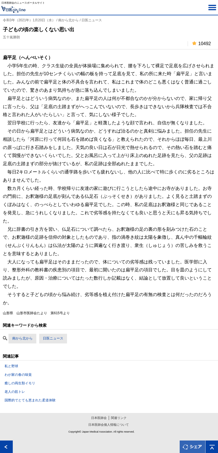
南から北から (22, 338)
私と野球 (11, 366)
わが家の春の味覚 (18, 375)
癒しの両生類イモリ (20, 383)
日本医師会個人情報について (108, 424)
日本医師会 (99, 418)
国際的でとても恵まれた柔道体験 (30, 400)
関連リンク (119, 418)
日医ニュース (53, 338)
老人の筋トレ (15, 392)
